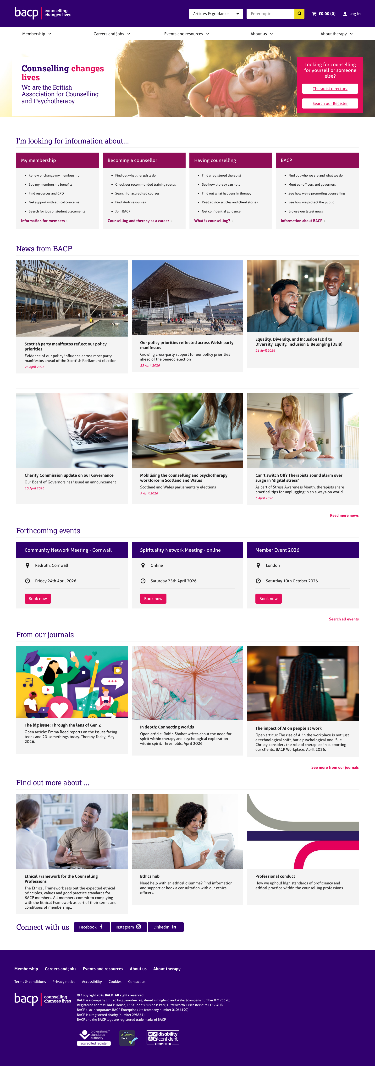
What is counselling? (212, 220)
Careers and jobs (109, 33)
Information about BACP (301, 220)
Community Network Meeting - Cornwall (68, 550)
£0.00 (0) (327, 13)
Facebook (91, 926)
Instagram (128, 926)
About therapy (334, 33)
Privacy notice (64, 981)
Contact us (136, 981)
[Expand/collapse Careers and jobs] (128, 33)
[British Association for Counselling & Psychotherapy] (43, 14)
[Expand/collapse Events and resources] (207, 33)
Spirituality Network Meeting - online (180, 550)
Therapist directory (330, 88)
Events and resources (183, 33)
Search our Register (330, 103)
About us (259, 33)
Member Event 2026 (277, 550)
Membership (33, 33)
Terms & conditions (30, 981)
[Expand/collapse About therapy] (351, 33)
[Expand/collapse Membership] (49, 33)
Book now (38, 598)
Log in (355, 13)
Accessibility (92, 981)
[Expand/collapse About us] (271, 33)
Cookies (115, 981)
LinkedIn (165, 926)
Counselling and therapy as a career (138, 220)
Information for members (43, 220)
